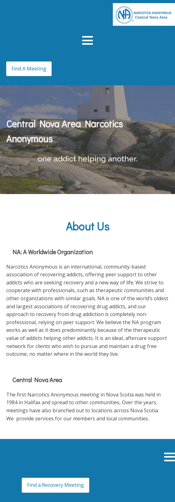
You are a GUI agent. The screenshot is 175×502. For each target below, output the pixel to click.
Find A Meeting (29, 68)
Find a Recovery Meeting (55, 485)
